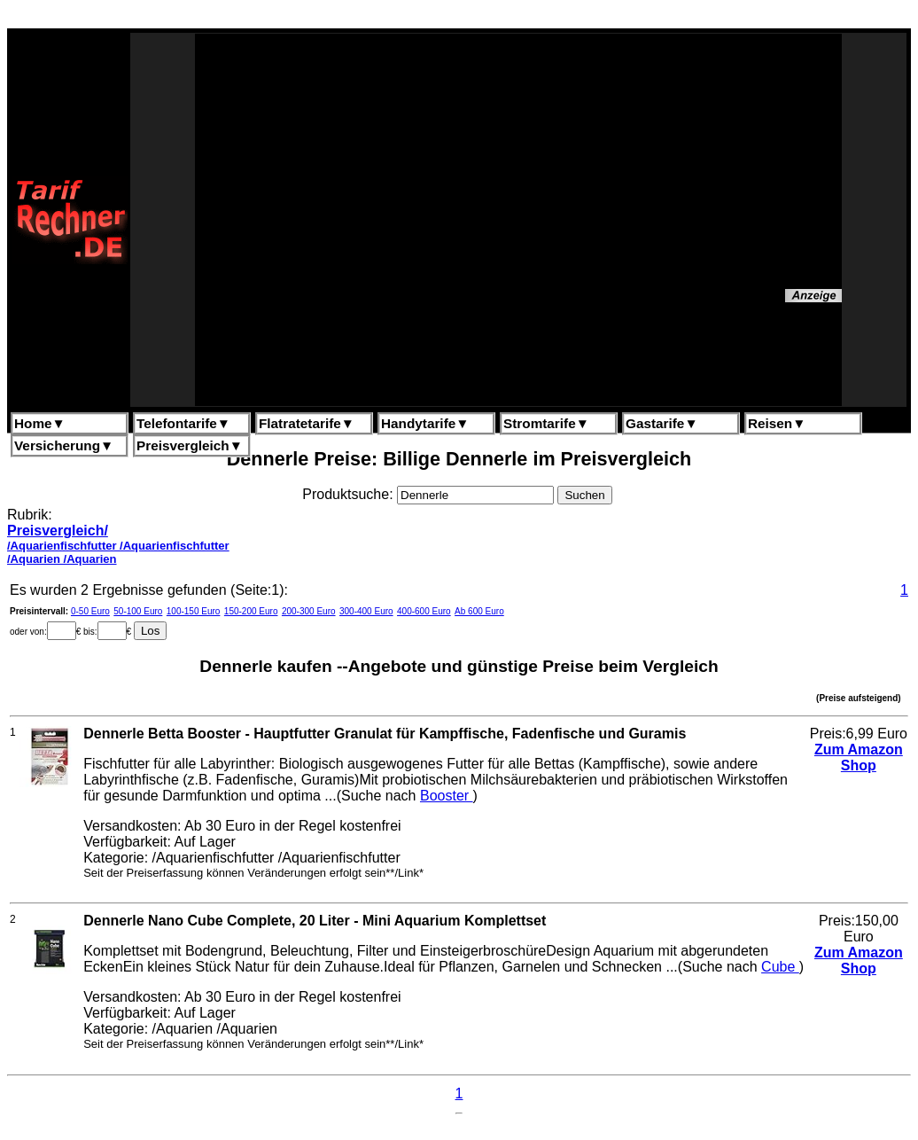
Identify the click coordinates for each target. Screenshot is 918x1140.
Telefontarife (183, 423)
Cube (780, 966)
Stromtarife (546, 423)
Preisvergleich (189, 445)
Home (40, 423)
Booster (446, 795)
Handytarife (425, 423)
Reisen (776, 423)
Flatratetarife (306, 423)
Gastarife (662, 423)
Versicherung (63, 445)
